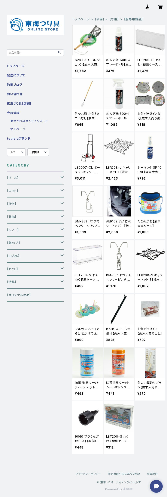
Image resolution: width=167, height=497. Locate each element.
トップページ (81, 19)
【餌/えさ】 (13, 243)
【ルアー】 (13, 230)
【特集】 (11, 282)
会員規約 (152, 473)
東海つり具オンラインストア (29, 121)
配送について (16, 75)
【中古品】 (13, 256)
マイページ (17, 129)
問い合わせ (14, 94)
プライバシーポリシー (88, 473)
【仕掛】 (11, 204)
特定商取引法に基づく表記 (124, 473)
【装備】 (99, 19)
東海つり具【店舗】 (19, 103)
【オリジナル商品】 (19, 295)
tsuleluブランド (18, 138)
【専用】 (114, 19)
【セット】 (12, 269)
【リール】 (13, 178)
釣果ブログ (14, 84)
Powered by (119, 489)
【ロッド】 (12, 191)
